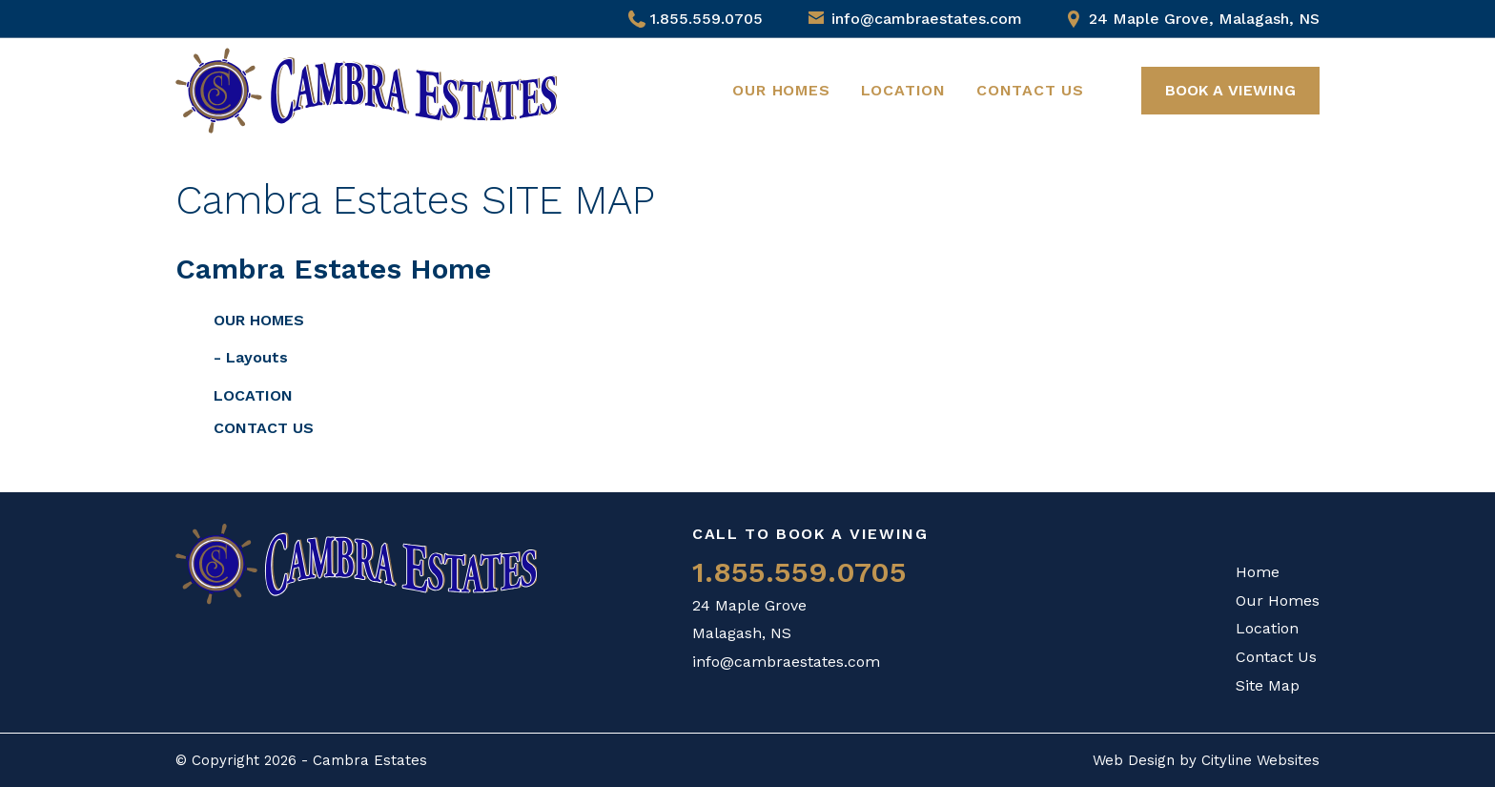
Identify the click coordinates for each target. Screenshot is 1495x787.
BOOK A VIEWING (1230, 90)
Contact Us (1030, 90)
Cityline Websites (1260, 760)
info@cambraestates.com (926, 19)
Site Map (1268, 685)
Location (903, 90)
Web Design (1134, 760)
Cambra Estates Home (333, 268)
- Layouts (251, 357)
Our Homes (780, 90)
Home (1258, 572)
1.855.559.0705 (695, 19)
